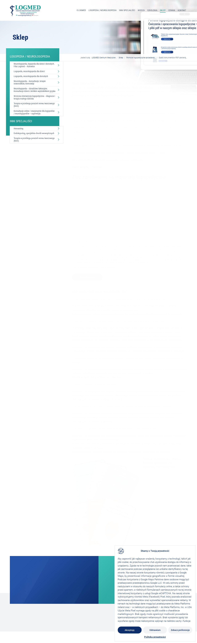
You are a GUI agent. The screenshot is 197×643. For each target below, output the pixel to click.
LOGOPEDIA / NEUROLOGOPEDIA (102, 10)
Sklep (163, 10)
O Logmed (81, 10)
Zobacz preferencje (180, 630)
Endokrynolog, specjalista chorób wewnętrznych (34, 133)
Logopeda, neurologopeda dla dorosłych (31, 76)
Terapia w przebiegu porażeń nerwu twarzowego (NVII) (34, 104)
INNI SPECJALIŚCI (127, 10)
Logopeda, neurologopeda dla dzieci (29, 71)
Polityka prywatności (155, 637)
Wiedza (141, 10)
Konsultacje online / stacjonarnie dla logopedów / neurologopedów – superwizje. (34, 112)
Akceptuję (130, 630)
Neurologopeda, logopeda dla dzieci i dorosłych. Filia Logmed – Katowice (34, 65)
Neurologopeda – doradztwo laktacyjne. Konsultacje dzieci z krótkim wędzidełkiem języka (34, 89)
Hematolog (18, 128)
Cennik (171, 10)
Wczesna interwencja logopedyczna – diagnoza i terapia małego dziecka (34, 97)
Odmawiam (155, 630)
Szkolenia (152, 10)
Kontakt (182, 10)
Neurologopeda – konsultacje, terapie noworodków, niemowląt (30, 82)
